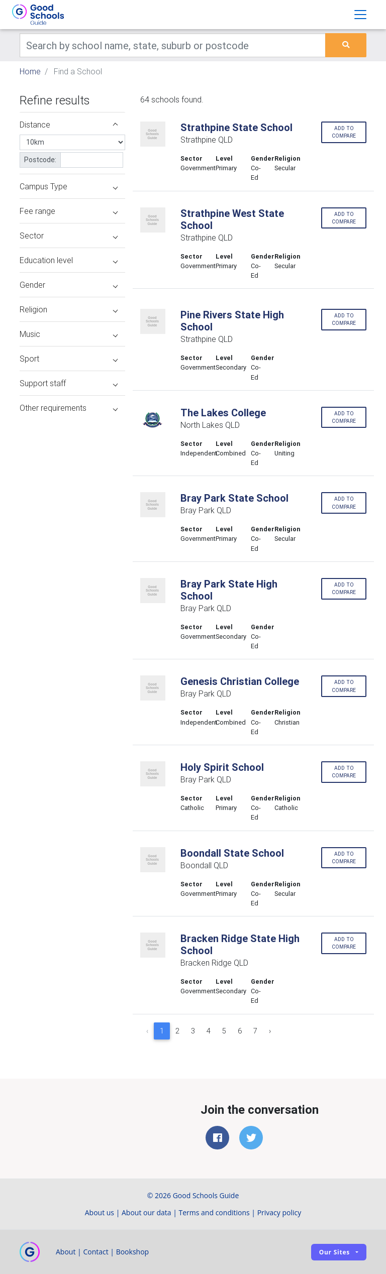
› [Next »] (270, 1030)
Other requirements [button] (69, 408)
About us (99, 1212)
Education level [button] (69, 260)
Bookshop (132, 1251)
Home (30, 71)
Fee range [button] (69, 211)
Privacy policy (279, 1212)
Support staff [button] (69, 383)
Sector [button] (69, 235)
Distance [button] (69, 125)
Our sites (334, 1252)
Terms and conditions (214, 1212)
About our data (146, 1212)
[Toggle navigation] (360, 14)
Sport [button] (69, 359)
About (65, 1251)
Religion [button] (69, 309)
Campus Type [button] (69, 186)
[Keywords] (173, 45)
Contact (95, 1251)
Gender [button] (69, 285)
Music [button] (69, 334)
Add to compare (344, 132)
